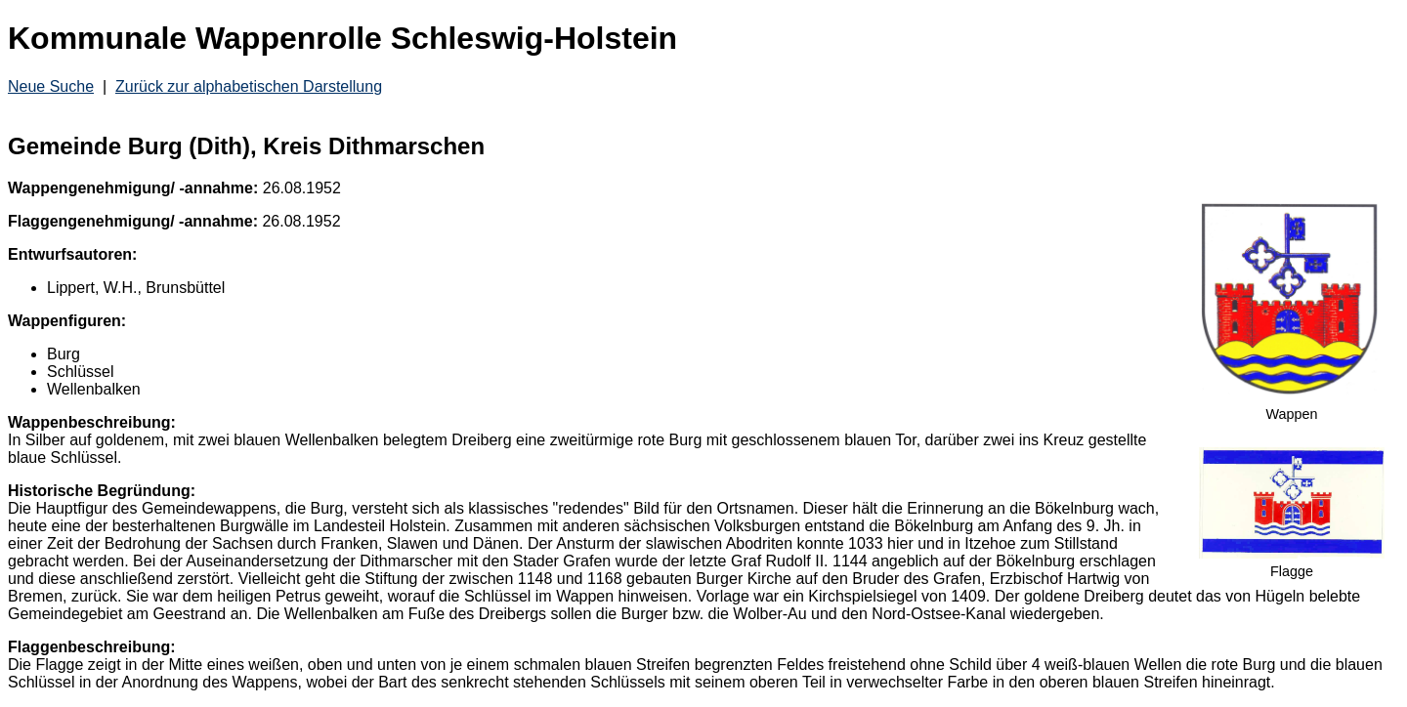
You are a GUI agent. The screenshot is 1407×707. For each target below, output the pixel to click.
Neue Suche (51, 86)
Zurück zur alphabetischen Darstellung (248, 86)
